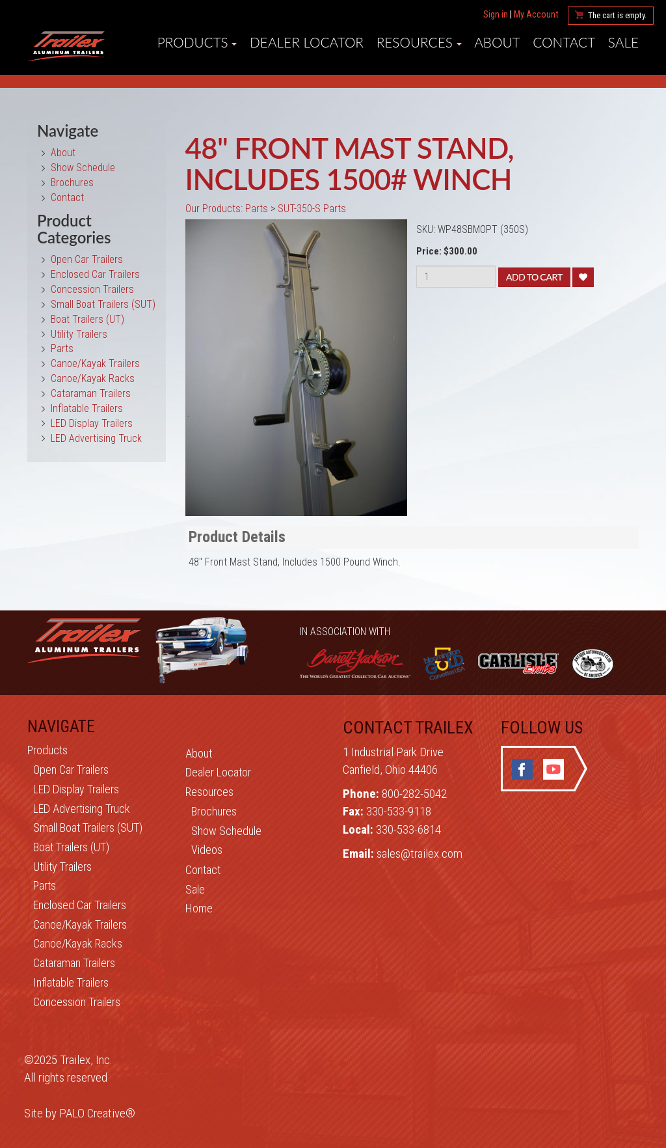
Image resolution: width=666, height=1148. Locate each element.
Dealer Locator (218, 772)
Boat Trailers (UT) (87, 319)
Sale (195, 889)
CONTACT (564, 42)
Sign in (495, 14)
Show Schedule (83, 167)
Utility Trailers (79, 334)
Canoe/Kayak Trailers (95, 363)
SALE (623, 42)
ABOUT (497, 42)
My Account (536, 14)
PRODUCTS (197, 42)
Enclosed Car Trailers (95, 274)
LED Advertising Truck (96, 438)
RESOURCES (419, 42)
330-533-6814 (408, 829)
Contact (67, 197)
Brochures (72, 182)
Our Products (213, 208)
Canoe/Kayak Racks (93, 378)
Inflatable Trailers (87, 408)
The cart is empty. (617, 15)
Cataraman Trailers (91, 393)
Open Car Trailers (87, 259)
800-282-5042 (414, 793)
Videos (206, 849)
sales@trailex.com (419, 853)
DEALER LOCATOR (307, 42)
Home (199, 908)
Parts (62, 348)
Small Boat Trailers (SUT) (103, 304)
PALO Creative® (97, 1113)
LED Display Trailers (92, 423)
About (63, 152)
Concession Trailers (92, 289)
